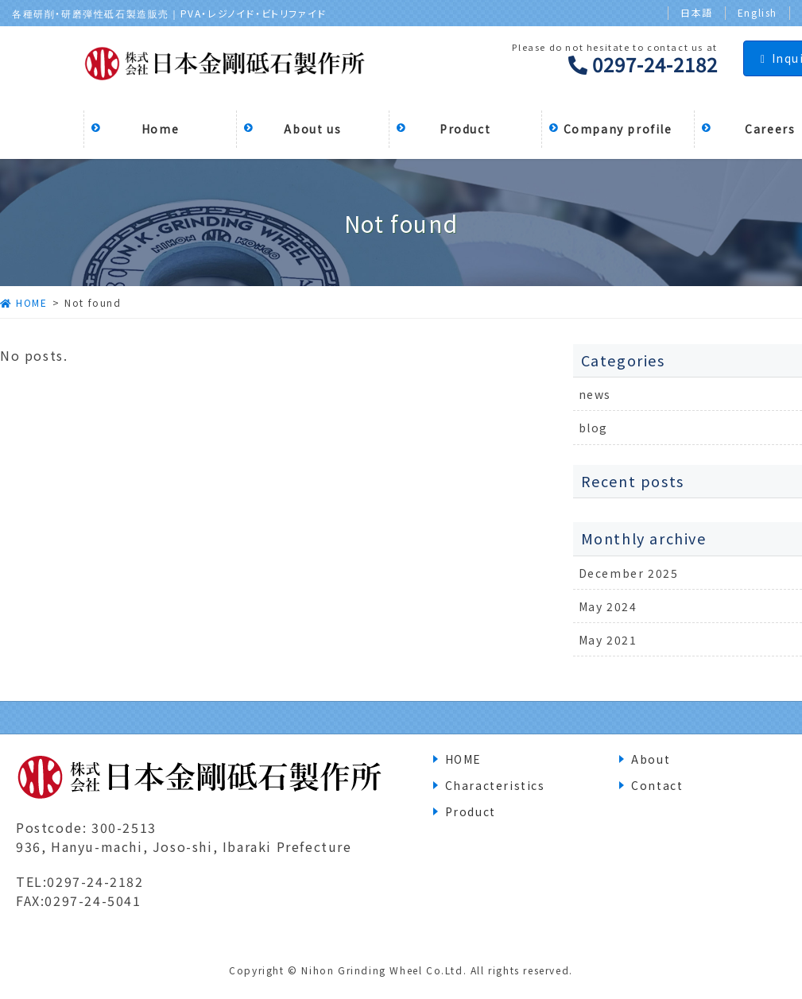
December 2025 (629, 573)
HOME (463, 759)
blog (593, 428)
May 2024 (608, 606)
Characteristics (495, 785)
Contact (657, 785)
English (757, 12)
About (650, 759)
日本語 (696, 12)
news (595, 394)
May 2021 (608, 640)
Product (470, 811)
